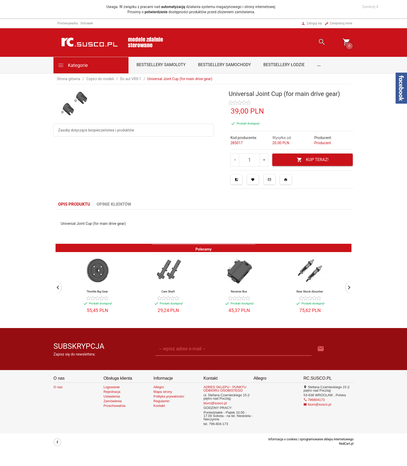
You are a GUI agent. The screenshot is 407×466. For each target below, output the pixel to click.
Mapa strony (162, 392)
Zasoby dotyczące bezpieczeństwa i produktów (96, 130)
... (319, 64)
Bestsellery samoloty (161, 64)
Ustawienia (112, 396)
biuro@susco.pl (215, 403)
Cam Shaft (168, 291)
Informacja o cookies (282, 439)
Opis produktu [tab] (74, 204)
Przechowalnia (115, 406)
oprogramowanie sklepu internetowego (327, 439)
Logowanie (112, 387)
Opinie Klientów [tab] (114, 204)
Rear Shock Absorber (309, 291)
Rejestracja (112, 392)
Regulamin (161, 401)
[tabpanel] (203, 227)
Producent (322, 143)
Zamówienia (113, 401)
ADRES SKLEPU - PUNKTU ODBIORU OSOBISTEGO (225, 388)
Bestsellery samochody (224, 64)
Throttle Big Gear (97, 291)
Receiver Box (239, 291)
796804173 (314, 400)
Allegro (158, 387)
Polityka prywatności (168, 396)
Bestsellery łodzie (284, 64)
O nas (58, 387)
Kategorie (73, 65)
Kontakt (159, 406)
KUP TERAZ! (313, 160)
